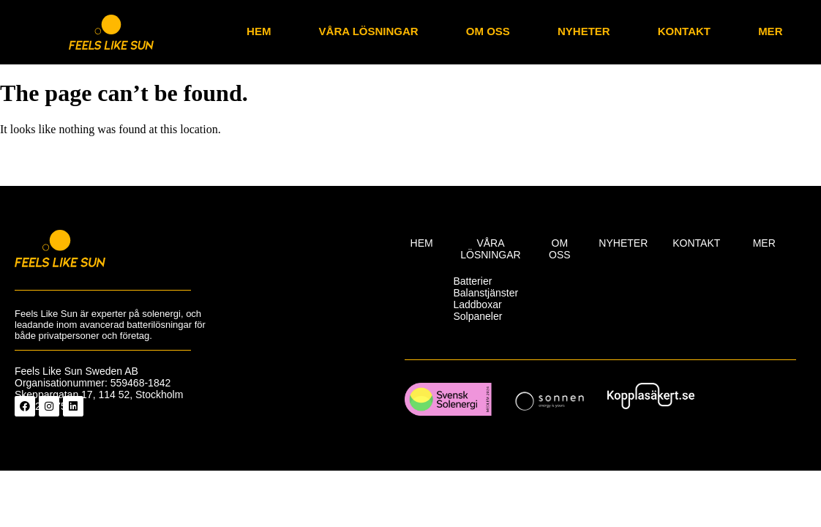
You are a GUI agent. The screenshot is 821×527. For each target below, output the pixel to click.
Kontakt (684, 31)
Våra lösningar (369, 31)
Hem (259, 31)
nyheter (584, 31)
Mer (770, 31)
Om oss (488, 31)
